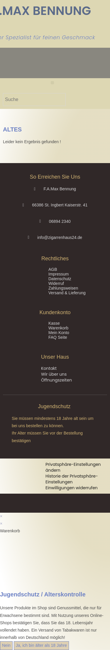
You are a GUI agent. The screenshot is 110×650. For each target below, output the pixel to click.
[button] (52, 82)
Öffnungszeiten (56, 380)
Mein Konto (58, 332)
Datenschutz (59, 278)
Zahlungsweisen (63, 288)
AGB (52, 269)
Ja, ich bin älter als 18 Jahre (41, 645)
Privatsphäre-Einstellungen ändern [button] (73, 467)
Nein (6, 645)
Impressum (58, 274)
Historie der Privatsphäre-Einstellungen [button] (71, 479)
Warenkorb (58, 328)
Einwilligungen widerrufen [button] (71, 488)
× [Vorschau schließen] (1, 516)
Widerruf (56, 283)
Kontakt (49, 368)
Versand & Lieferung (67, 292)
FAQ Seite (57, 337)
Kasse (54, 323)
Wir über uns (54, 374)
